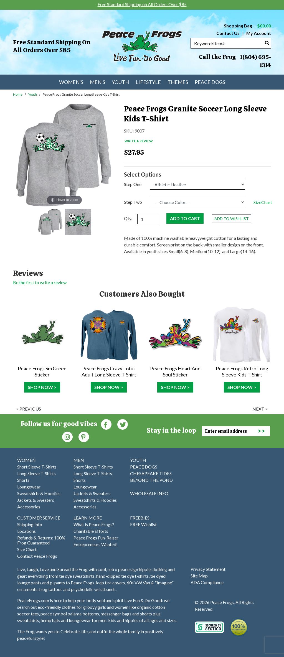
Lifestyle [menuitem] (148, 82)
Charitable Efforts (90, 531)
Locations (26, 531)
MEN (78, 460)
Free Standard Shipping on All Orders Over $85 (51, 46)
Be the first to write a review (40, 282)
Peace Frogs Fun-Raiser (95, 537)
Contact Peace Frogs (37, 556)
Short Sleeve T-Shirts (37, 466)
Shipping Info (29, 524)
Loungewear (28, 486)
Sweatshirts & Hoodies (38, 493)
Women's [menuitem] (71, 82)
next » (259, 408)
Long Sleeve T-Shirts (36, 473)
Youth (32, 94)
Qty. (128, 218)
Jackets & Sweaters (35, 500)
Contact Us (228, 33)
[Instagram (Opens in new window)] (67, 436)
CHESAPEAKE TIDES (151, 473)
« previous (29, 408)
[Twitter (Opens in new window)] (122, 424)
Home (17, 94)
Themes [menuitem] (178, 82)
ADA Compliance (207, 582)
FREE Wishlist (143, 524)
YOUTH (138, 460)
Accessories (28, 506)
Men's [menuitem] (97, 82)
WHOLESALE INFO (149, 493)
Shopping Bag (247, 25)
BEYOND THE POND (151, 480)
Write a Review (139, 141)
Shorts (23, 480)
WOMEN (26, 460)
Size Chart (27, 549)
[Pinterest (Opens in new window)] (83, 436)
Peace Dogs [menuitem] (210, 82)
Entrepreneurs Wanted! (95, 544)
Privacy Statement (208, 569)
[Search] (267, 43)
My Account (258, 33)
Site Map (199, 575)
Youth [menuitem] (120, 82)
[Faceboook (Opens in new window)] (106, 424)
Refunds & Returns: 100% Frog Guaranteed (41, 540)
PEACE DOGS (143, 466)
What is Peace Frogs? (93, 524)
